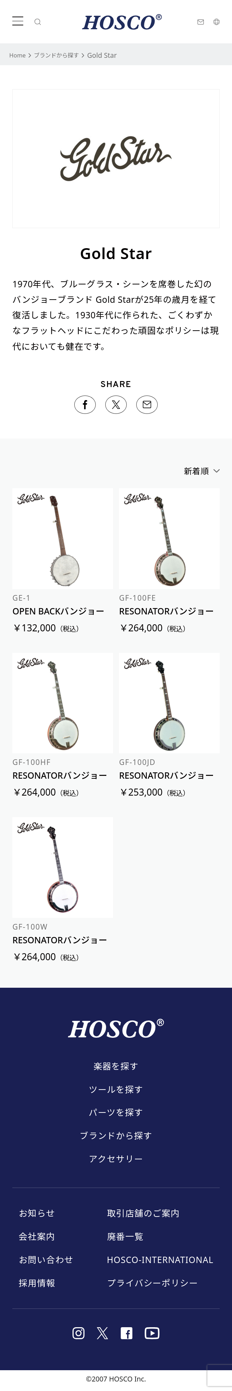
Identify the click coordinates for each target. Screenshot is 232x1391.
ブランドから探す (64, 55)
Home (19, 55)
